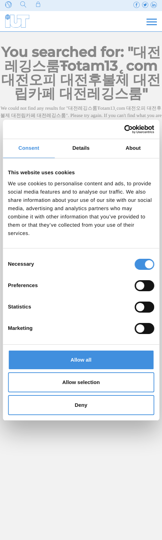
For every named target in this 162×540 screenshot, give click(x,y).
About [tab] (133, 148)
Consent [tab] (28, 148)
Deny (81, 405)
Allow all (81, 360)
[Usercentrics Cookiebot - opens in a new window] (124, 129)
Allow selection (81, 382)
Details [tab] (81, 148)
